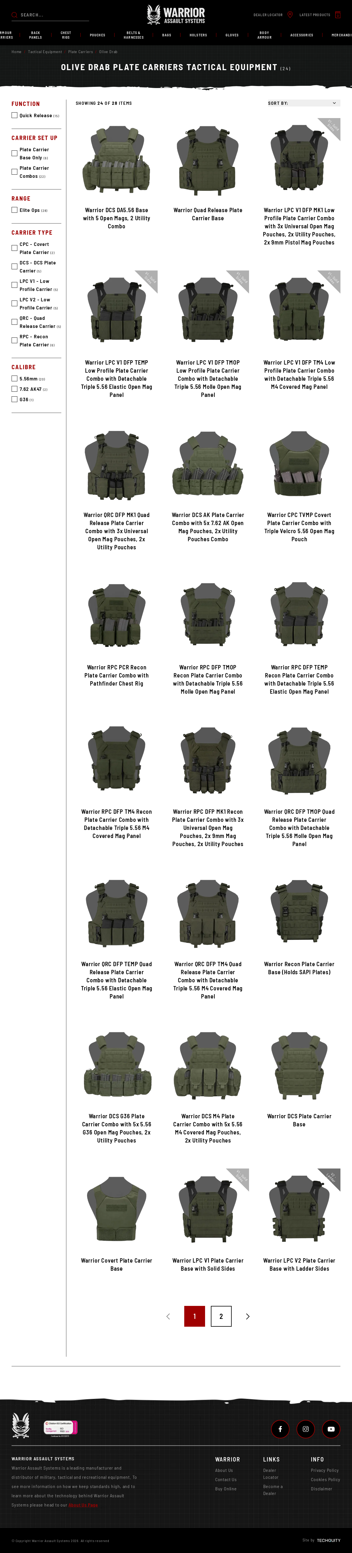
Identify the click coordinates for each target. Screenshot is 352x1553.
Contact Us (226, 1479)
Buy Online (226, 1488)
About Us (224, 1470)
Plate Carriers (80, 51)
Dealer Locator (271, 1473)
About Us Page (83, 1504)
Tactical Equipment (45, 51)
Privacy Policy (325, 1470)
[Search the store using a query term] (55, 14)
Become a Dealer (273, 1489)
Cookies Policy (325, 1479)
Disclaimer (321, 1488)
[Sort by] (304, 103)
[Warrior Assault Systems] (176, 15)
